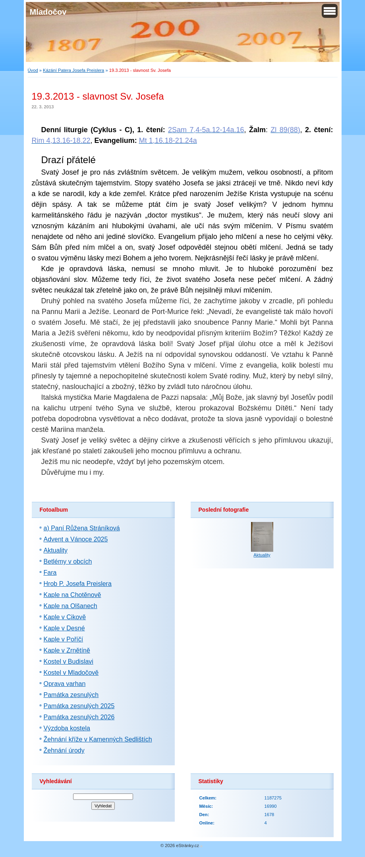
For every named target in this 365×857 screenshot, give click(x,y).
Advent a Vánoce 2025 (76, 539)
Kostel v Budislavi (68, 661)
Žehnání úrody (64, 750)
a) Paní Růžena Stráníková (82, 528)
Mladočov (48, 12)
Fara (50, 572)
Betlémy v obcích (68, 561)
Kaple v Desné (64, 628)
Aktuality (56, 550)
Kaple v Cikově (65, 617)
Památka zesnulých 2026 (79, 717)
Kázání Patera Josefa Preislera (73, 70)
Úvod (33, 70)
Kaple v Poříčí (63, 639)
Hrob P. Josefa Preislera (78, 583)
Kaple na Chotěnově (72, 594)
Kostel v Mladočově (71, 672)
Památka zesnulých (71, 694)
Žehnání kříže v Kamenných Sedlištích (98, 739)
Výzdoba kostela (67, 728)
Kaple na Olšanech (70, 606)
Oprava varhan (65, 683)
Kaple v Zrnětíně (67, 650)
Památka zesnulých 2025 (79, 706)
